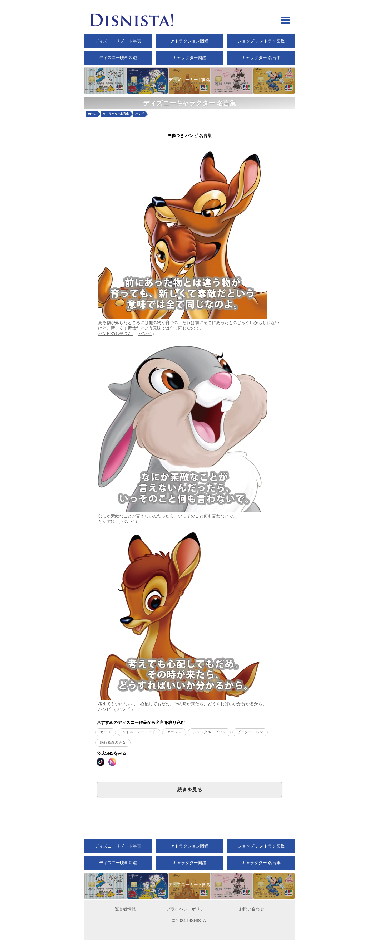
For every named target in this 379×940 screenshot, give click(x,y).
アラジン (174, 732)
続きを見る (189, 789)
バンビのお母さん (115, 333)
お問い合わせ (251, 909)
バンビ (145, 333)
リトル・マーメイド (139, 732)
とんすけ (107, 521)
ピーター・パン (250, 732)
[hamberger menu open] (285, 21)
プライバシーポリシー (187, 909)
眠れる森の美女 (113, 743)
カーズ (105, 732)
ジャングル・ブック (209, 732)
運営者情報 (125, 909)
